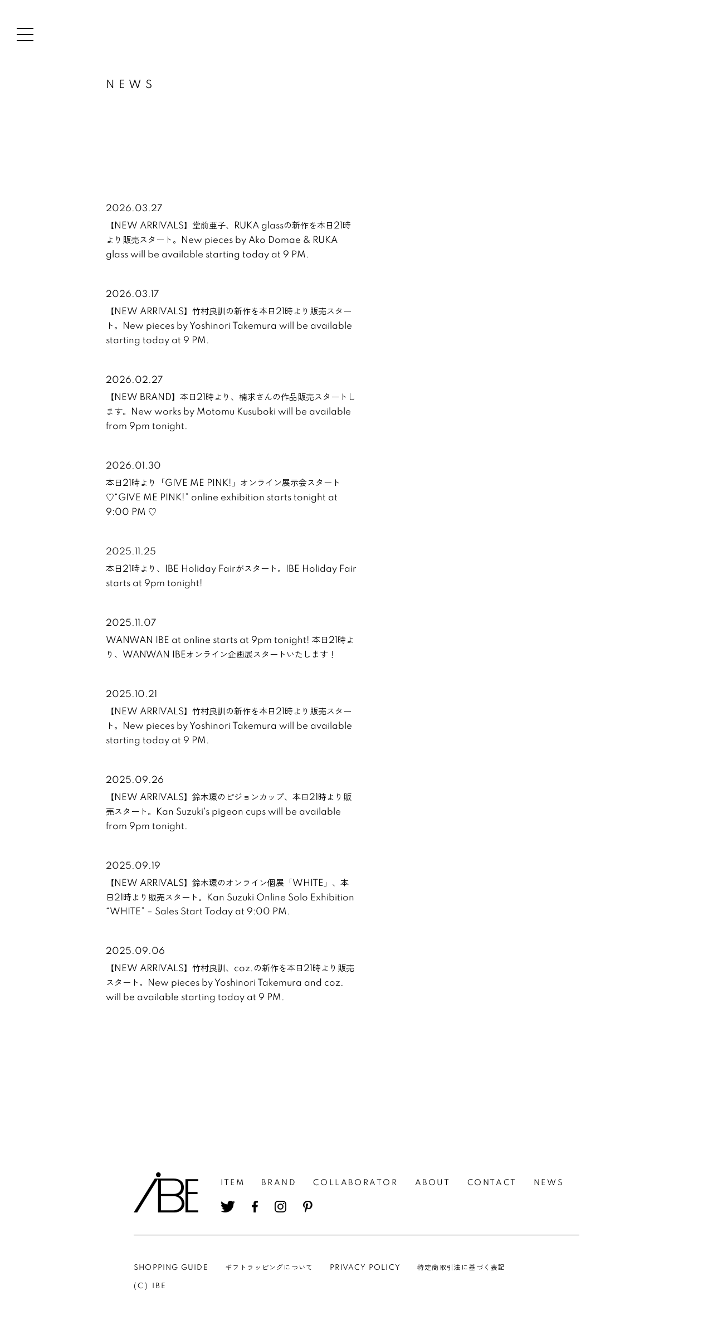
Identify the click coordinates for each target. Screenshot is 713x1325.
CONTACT (492, 1183)
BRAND (278, 1183)
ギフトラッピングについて (269, 1268)
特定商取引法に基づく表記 (461, 1268)
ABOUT (433, 1183)
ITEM (233, 1183)
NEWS (549, 1183)
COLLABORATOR (355, 1183)
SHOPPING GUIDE (171, 1268)
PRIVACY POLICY (365, 1268)
